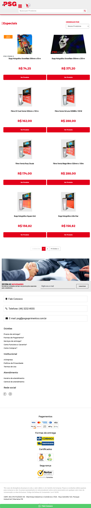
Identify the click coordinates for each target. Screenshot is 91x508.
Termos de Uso (10, 360)
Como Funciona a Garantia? (15, 338)
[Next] (55, 242)
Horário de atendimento (14, 371)
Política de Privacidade (13, 356)
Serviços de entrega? (12, 334)
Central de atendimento (14, 375)
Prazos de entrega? (12, 327)
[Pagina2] (47, 242)
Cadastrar (82, 279)
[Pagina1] (44, 242)
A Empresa (8, 353)
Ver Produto (25, 77)
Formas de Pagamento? (14, 331)
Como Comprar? (10, 341)
